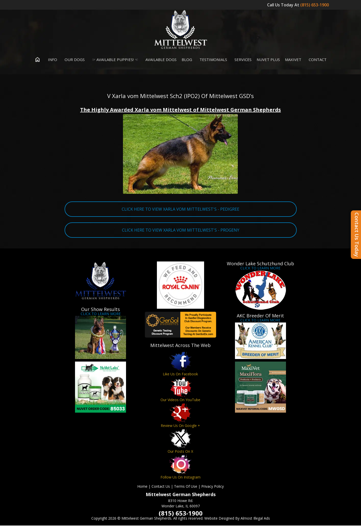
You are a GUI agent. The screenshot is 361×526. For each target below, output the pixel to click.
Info (51, 59)
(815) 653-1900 (315, 5)
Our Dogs (73, 59)
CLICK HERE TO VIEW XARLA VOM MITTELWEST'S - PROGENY (180, 230)
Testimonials (212, 59)
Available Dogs (160, 59)
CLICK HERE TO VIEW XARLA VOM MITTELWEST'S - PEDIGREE (180, 209)
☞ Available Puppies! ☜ (114, 59)
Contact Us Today (356, 234)
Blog (187, 59)
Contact (316, 59)
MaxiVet (293, 59)
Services (242, 59)
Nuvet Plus (268, 59)
